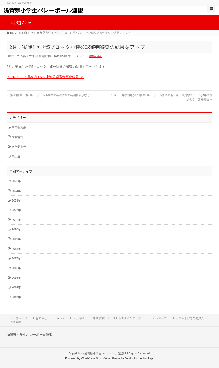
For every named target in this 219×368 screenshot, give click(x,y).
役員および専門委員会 (190, 318)
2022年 (16, 210)
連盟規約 (15, 322)
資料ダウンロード (130, 318)
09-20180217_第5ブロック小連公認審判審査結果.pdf (45, 77)
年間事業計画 (101, 318)
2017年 (16, 258)
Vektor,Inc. (132, 358)
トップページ (18, 318)
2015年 (16, 277)
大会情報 (17, 137)
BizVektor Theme (110, 358)
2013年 (16, 297)
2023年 (16, 200)
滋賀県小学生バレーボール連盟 (43, 10)
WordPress (88, 358)
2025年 (16, 181)
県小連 (16, 156)
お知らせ (41, 318)
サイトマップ (158, 318)
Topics (60, 318)
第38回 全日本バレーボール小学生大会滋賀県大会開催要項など (48, 95)
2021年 (16, 220)
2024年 (16, 191)
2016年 (16, 268)
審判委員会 (95, 56)
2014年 (16, 287)
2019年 (16, 239)
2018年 (16, 249)
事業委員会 (19, 127)
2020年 (16, 229)
